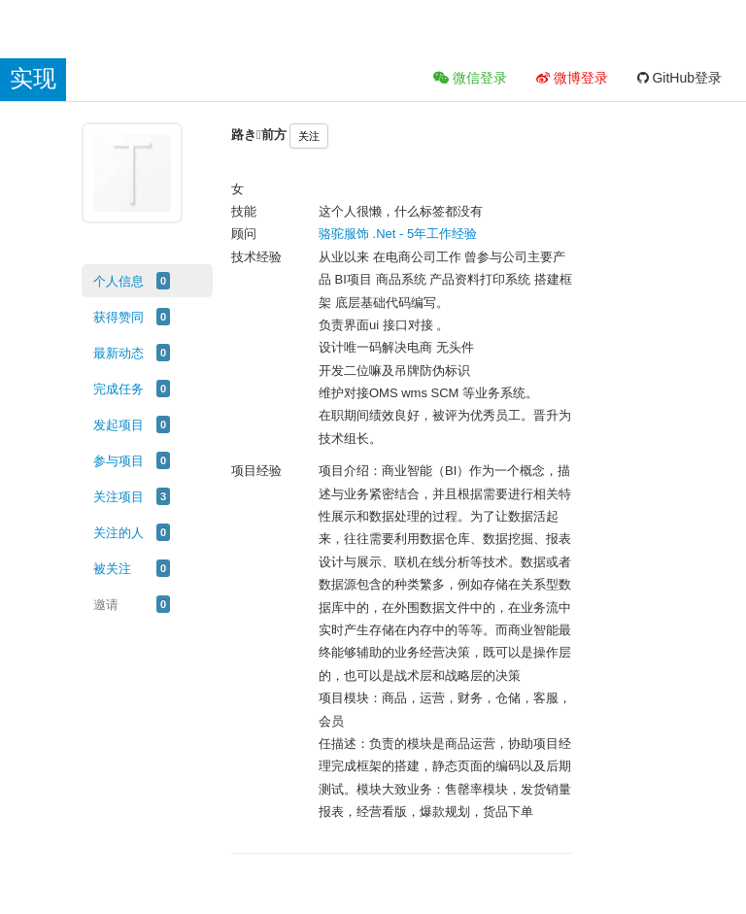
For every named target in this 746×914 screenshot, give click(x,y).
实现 (33, 78)
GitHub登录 (679, 77)
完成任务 (118, 389)
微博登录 (572, 77)
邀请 (106, 604)
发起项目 (118, 425)
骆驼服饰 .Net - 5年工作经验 (398, 233)
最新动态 (118, 353)
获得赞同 (118, 317)
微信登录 (470, 77)
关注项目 (118, 497)
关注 (309, 136)
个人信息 (118, 281)
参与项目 (118, 461)
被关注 (112, 568)
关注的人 (118, 532)
